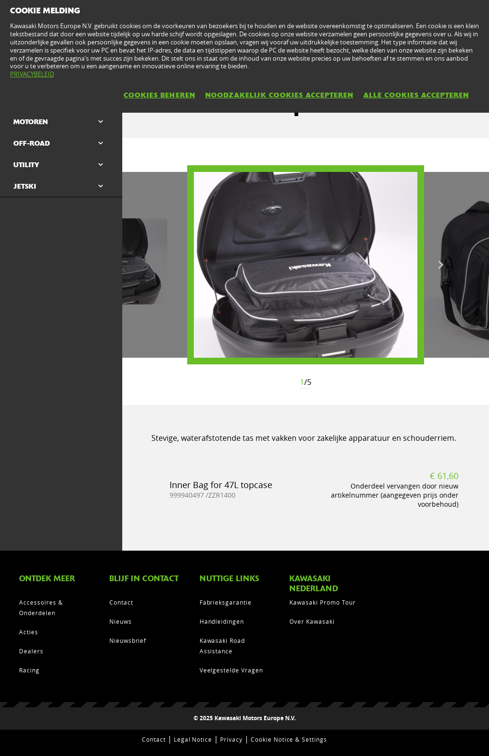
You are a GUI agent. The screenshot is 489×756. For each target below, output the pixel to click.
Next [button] (441, 265)
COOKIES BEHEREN (159, 95)
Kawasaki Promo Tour (322, 602)
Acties (28, 632)
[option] (305, 265)
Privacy (231, 739)
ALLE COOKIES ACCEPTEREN (416, 95)
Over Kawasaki (311, 621)
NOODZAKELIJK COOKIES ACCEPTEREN (279, 95)
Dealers (31, 651)
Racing (29, 670)
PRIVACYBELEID (32, 74)
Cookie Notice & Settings (289, 739)
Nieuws (120, 621)
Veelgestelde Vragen (231, 670)
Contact (121, 602)
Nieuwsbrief (128, 640)
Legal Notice (193, 739)
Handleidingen (222, 621)
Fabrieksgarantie (226, 602)
